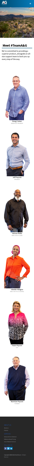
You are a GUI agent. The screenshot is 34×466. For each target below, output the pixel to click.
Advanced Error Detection (10, 437)
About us (6, 428)
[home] (4, 3)
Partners (6, 430)
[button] (30, 3)
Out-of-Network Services (10, 441)
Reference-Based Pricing (10, 439)
